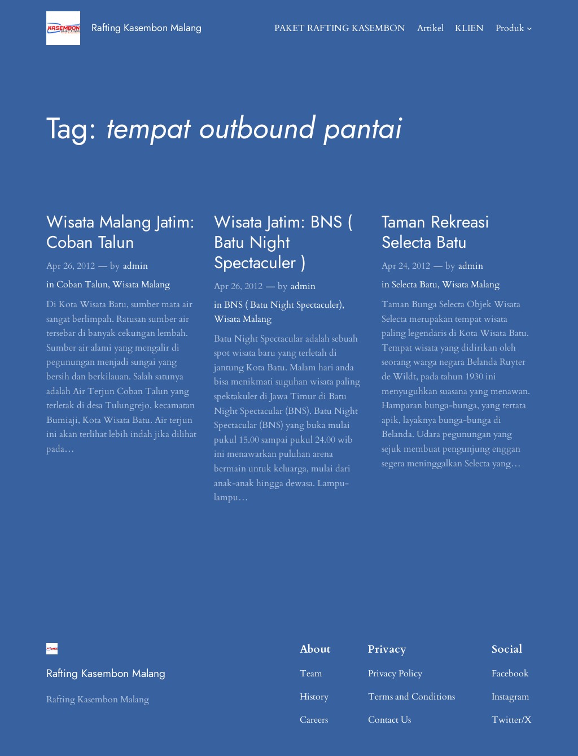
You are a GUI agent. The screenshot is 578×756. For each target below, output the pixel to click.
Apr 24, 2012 (406, 266)
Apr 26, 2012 (70, 266)
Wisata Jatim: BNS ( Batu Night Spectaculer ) (283, 242)
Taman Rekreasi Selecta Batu (435, 232)
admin (135, 266)
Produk (510, 28)
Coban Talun (82, 284)
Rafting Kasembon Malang (146, 27)
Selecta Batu (414, 284)
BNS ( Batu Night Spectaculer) (283, 305)
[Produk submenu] (529, 28)
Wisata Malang (141, 284)
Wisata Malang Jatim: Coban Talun (120, 232)
